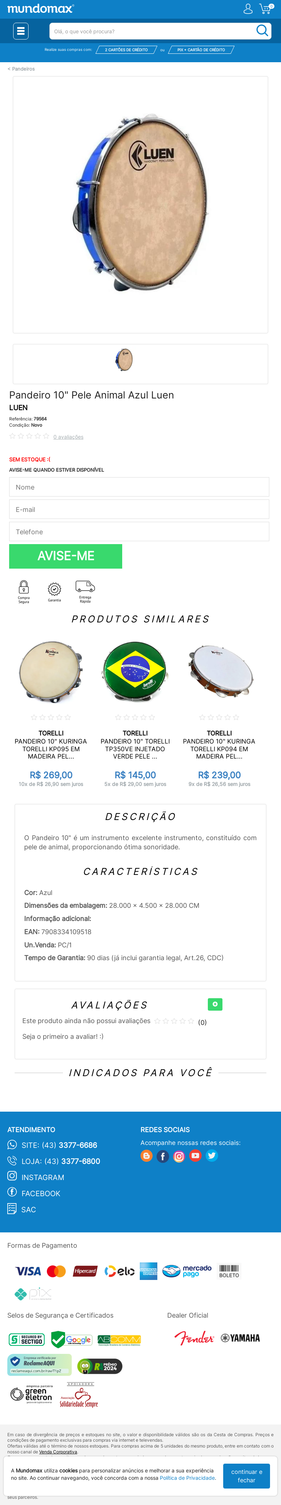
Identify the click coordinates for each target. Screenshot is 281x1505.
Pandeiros (23, 69)
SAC (28, 1209)
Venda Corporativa (58, 1452)
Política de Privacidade (187, 1478)
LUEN (18, 408)
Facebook (41, 1193)
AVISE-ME (65, 556)
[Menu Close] (21, 31)
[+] (215, 1004)
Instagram (43, 1177)
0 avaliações (68, 437)
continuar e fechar (246, 1476)
